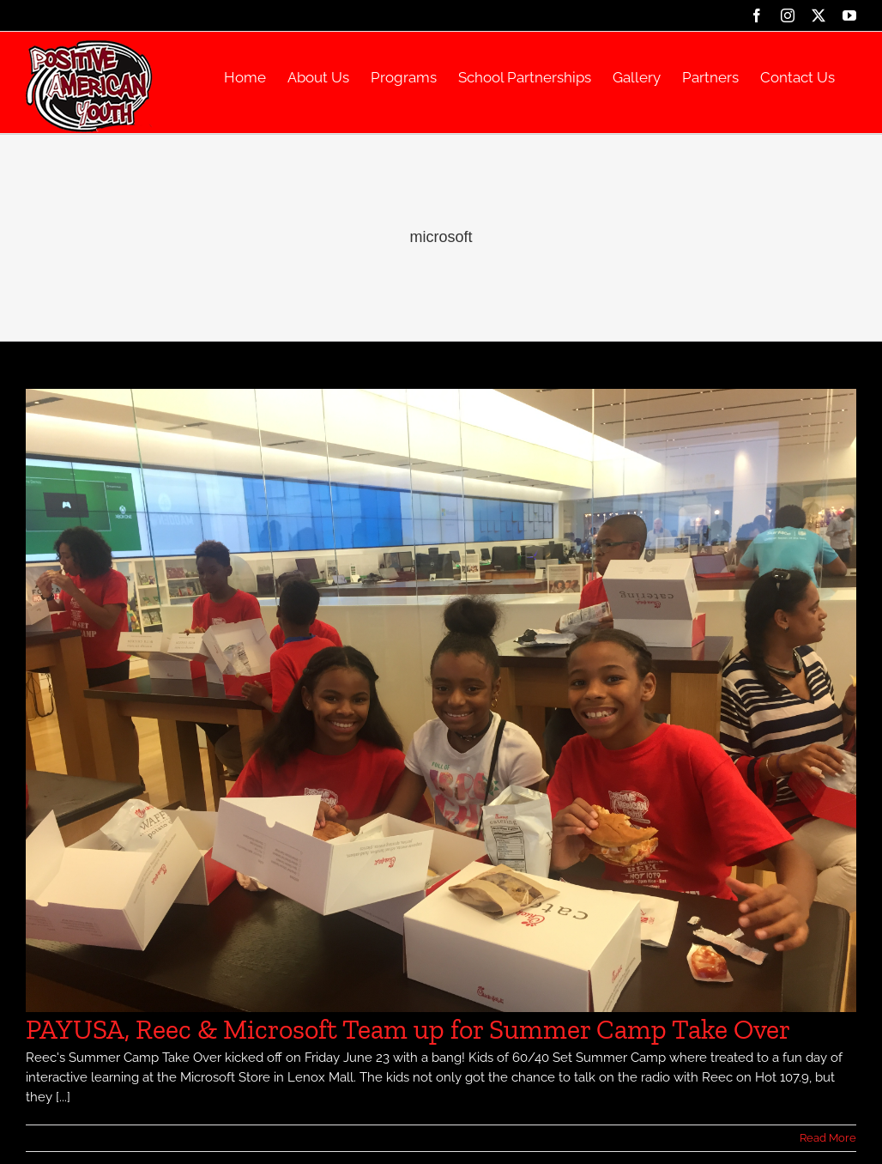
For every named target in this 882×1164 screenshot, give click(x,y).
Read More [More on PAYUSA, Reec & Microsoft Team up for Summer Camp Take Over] (828, 1137)
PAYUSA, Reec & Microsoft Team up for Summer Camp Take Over (408, 1029)
